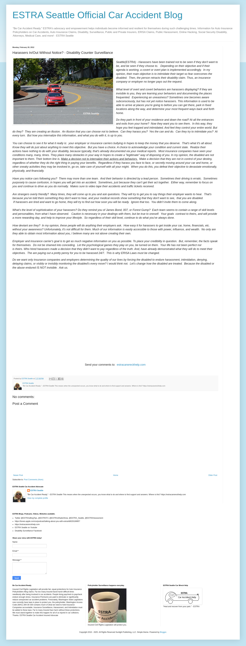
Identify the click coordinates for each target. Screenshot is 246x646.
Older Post (212, 475)
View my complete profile (37, 498)
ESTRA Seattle (36, 490)
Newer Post (18, 475)
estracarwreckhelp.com (131, 364)
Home (115, 475)
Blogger (163, 632)
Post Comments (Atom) (33, 480)
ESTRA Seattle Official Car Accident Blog (97, 15)
